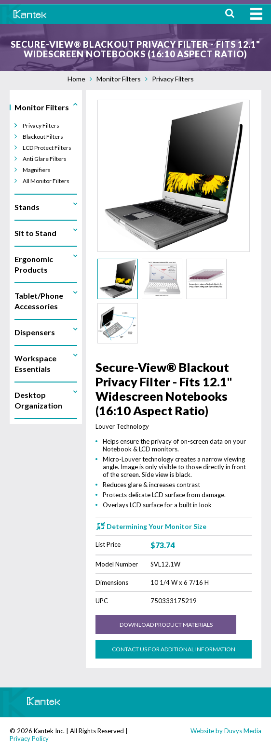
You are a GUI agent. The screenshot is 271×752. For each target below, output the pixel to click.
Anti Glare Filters (45, 158)
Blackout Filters (43, 136)
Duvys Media (242, 731)
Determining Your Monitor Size (156, 526)
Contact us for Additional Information (173, 649)
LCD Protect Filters (47, 147)
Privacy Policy (29, 738)
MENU (256, 14)
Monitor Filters (118, 79)
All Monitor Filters (46, 181)
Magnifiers (37, 169)
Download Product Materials (166, 624)
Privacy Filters (173, 79)
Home (76, 79)
